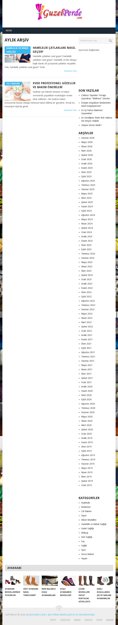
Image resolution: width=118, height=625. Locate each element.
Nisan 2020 (86, 421)
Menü (9, 30)
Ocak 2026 (86, 159)
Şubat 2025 (87, 202)
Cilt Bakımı (86, 511)
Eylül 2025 (86, 176)
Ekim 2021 (86, 343)
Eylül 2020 (86, 399)
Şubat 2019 (87, 481)
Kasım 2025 (87, 168)
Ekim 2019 (86, 446)
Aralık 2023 (86, 236)
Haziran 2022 (87, 309)
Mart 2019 (86, 476)
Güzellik (65, 620)
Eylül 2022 (86, 296)
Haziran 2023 (87, 258)
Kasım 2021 (87, 339)
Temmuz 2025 (88, 185)
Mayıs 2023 (87, 262)
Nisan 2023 (86, 266)
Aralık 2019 (86, 438)
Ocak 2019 (86, 485)
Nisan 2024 (86, 223)
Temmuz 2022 (88, 305)
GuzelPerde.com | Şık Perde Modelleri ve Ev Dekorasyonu (60, 614)
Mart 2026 (86, 150)
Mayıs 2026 (87, 142)
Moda (77, 620)
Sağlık (84, 545)
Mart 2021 (86, 373)
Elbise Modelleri (88, 520)
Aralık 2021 (86, 335)
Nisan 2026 (86, 146)
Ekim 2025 (86, 172)
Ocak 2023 (86, 279)
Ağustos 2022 (88, 301)
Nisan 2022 (86, 318)
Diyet (83, 515)
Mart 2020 (86, 425)
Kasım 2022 (87, 288)
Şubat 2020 (87, 429)
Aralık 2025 (86, 163)
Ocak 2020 (86, 433)
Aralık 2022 (86, 283)
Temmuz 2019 (88, 459)
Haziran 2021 (87, 361)
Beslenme (85, 507)
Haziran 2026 (87, 138)
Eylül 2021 (86, 348)
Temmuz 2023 (88, 253)
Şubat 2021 (87, 378)
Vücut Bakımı (87, 554)
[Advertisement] (98, 67)
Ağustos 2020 (88, 403)
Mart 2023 (86, 271)
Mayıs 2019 (87, 468)
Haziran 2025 (87, 189)
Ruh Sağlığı (86, 537)
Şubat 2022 (87, 326)
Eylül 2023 (86, 249)
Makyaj (84, 532)
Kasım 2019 (87, 442)
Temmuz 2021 (88, 356)
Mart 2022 (86, 322)
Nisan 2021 (86, 369)
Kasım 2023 (87, 241)
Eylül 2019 (86, 451)
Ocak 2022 (86, 331)
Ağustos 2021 (88, 352)
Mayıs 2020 (87, 416)
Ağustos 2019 (88, 455)
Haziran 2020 (87, 412)
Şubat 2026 (87, 155)
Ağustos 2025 (88, 180)
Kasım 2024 (87, 206)
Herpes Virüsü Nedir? (91, 125)
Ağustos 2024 (88, 215)
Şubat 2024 (87, 228)
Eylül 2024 (86, 210)
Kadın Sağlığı (87, 528)
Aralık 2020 (86, 386)
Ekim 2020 (86, 395)
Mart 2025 (86, 198)
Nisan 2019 (86, 472)
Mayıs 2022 (87, 313)
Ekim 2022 (86, 292)
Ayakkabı (85, 502)
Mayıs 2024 (87, 219)
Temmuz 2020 (88, 408)
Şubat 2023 (87, 275)
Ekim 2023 (86, 245)
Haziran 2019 (87, 464)
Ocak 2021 (86, 382)
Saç (83, 541)
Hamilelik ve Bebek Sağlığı (93, 524)
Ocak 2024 (86, 232)
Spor (83, 550)
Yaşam (84, 558)
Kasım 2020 (87, 391)
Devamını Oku (70, 71)
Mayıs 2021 (87, 365)
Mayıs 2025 (87, 193)
